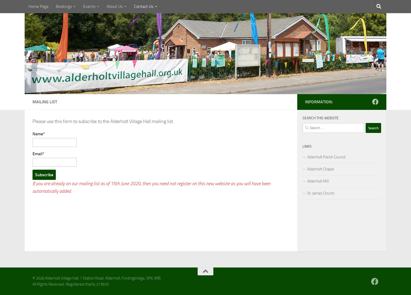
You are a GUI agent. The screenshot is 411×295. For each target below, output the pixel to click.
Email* (55, 159)
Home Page (38, 6)
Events (89, 6)
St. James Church (320, 193)
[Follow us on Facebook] (375, 102)
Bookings (64, 6)
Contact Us (143, 6)
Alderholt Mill (318, 181)
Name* (55, 139)
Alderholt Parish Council (326, 157)
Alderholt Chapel (320, 169)
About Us (115, 6)
